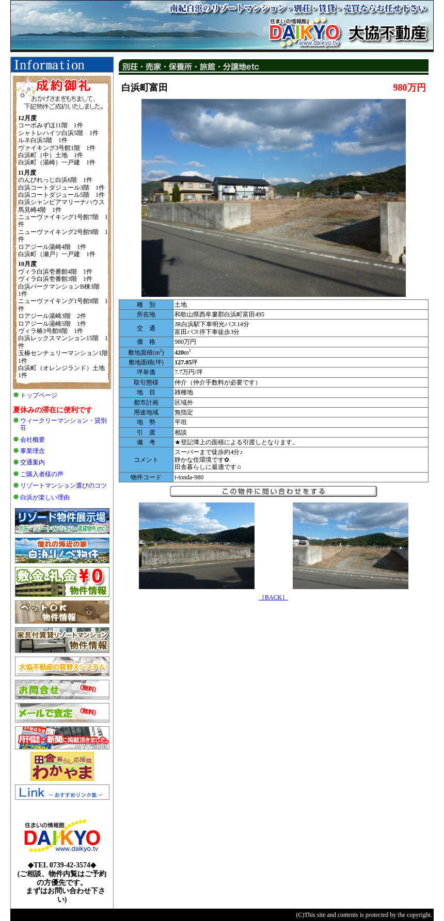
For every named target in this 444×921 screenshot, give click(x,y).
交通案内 (32, 462)
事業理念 (32, 451)
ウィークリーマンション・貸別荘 (63, 424)
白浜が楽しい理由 (45, 497)
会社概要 (32, 439)
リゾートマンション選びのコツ (63, 485)
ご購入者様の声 (42, 474)
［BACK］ (273, 597)
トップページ (38, 395)
